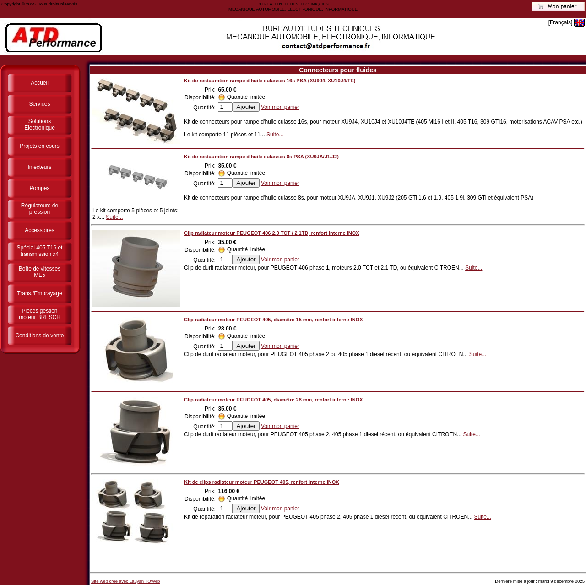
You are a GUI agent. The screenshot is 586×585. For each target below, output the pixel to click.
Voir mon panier (280, 107)
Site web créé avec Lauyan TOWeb (125, 581)
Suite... (274, 134)
